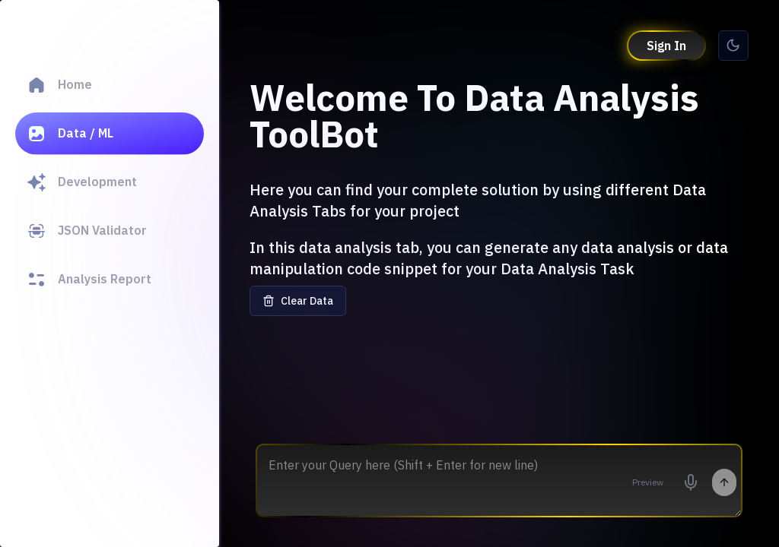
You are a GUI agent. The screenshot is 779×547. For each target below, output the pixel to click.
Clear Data (297, 301)
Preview (647, 482)
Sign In (666, 45)
